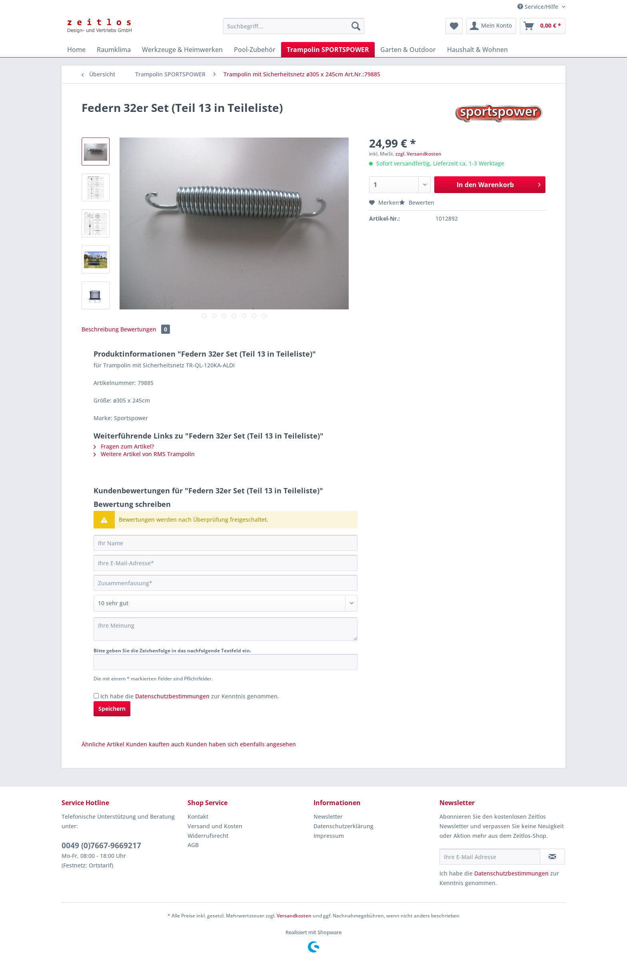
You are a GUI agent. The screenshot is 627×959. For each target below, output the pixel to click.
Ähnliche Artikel (103, 744)
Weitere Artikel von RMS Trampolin (144, 454)
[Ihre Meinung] (225, 629)
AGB (193, 845)
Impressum (329, 835)
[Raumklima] (113, 49)
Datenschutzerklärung (343, 826)
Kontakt (198, 816)
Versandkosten (294, 915)
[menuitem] (293, 30)
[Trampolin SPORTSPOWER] (328, 49)
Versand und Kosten (215, 826)
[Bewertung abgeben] (225, 603)
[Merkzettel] (454, 26)
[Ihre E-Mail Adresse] (489, 857)
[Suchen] (355, 26)
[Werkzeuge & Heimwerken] (182, 49)
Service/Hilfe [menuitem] (538, 6)
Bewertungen (145, 329)
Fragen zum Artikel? (124, 446)
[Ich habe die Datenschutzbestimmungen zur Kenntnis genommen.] (96, 695)
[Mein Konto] (491, 26)
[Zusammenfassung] (225, 583)
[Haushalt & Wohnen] (477, 49)
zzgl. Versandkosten (418, 153)
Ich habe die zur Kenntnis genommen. (189, 696)
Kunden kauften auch (155, 744)
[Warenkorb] (542, 26)
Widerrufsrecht (208, 835)
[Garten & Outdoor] (408, 49)
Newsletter (328, 816)
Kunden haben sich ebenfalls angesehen (241, 744)
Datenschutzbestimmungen (172, 696)
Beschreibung (100, 329)
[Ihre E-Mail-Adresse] (225, 563)
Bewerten (416, 202)
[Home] (76, 49)
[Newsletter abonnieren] (552, 857)
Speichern (112, 708)
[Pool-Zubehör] (254, 49)
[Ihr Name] (225, 543)
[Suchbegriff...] (293, 26)
